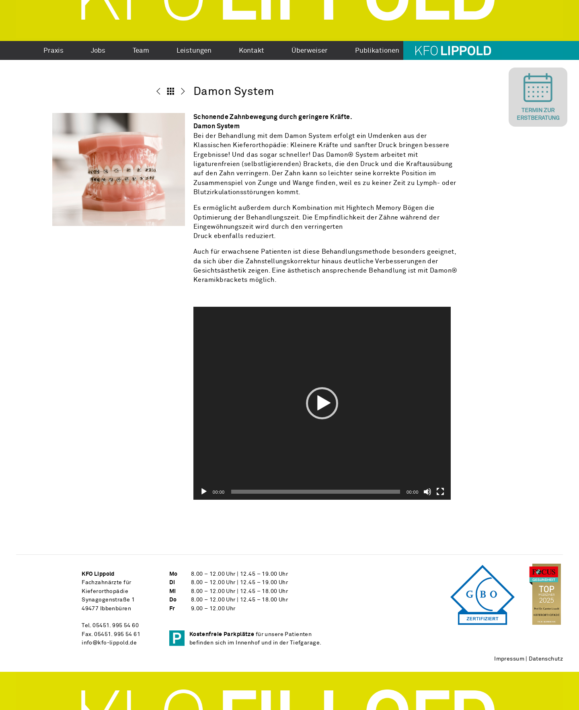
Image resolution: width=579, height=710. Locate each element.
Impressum (509, 659)
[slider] (315, 492)
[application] (322, 403)
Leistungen (194, 51)
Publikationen (377, 51)
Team (141, 51)
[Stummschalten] (427, 492)
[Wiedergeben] (204, 492)
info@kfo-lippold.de (109, 643)
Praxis (53, 51)
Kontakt (251, 51)
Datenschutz (546, 659)
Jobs (98, 51)
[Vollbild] (440, 492)
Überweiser (310, 51)
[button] (322, 403)
